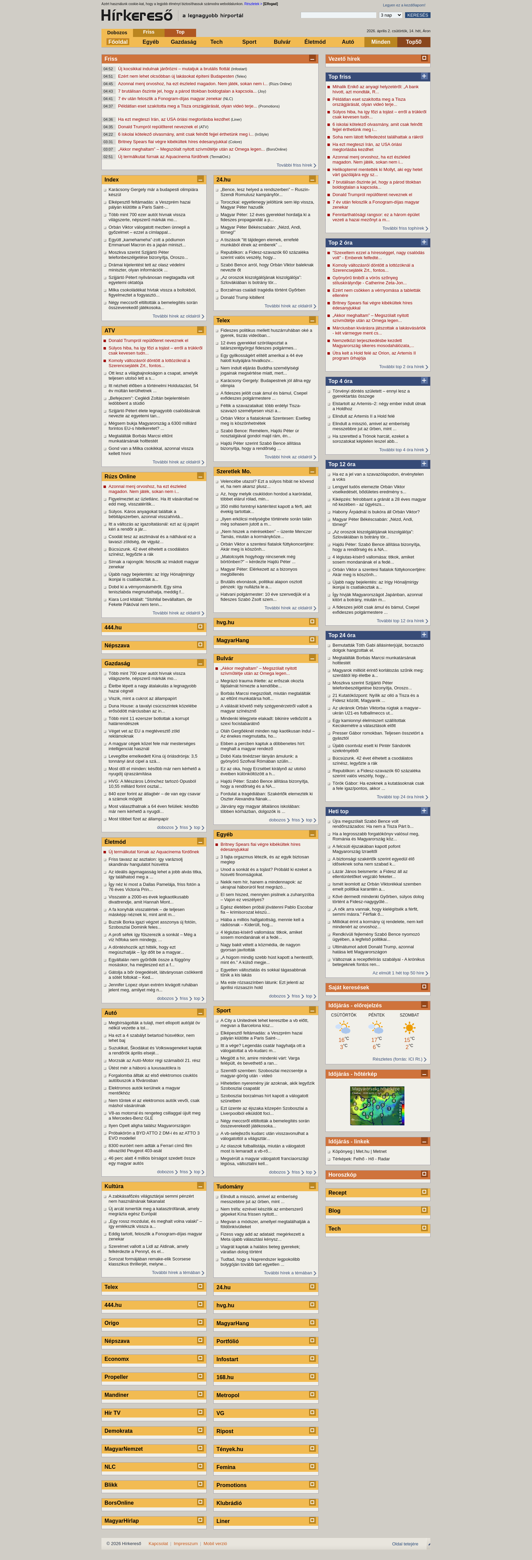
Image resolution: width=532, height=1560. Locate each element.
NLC (110, 1467)
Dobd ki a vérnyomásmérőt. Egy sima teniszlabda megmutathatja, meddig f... (146, 589)
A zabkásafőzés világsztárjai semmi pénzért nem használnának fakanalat (151, 1199)
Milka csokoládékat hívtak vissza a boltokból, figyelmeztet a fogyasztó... (152, 292)
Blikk (110, 1485)
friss (184, 827)
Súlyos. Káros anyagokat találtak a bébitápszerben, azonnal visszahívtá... (146, 514)
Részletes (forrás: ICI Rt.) (397, 1059)
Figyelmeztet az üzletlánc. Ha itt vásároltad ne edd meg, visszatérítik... (153, 501)
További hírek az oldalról (176, 316)
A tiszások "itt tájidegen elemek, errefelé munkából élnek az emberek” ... (260, 242)
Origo (111, 1323)
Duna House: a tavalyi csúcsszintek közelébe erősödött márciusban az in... (153, 708)
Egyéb (150, 42)
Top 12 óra (342, 464)
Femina (225, 1467)
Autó (348, 42)
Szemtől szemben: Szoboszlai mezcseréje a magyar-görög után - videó (264, 1073)
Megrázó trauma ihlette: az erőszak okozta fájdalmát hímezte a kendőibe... (262, 683)
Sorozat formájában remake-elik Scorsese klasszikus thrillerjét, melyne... (150, 1261)
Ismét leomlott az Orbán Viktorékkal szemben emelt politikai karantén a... (376, 886)
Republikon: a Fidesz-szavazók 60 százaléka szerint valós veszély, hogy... (376, 773)
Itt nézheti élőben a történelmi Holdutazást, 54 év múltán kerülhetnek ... (153, 388)
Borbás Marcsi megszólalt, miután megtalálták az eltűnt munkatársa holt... (265, 696)
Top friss (339, 77)
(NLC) (228, 99)
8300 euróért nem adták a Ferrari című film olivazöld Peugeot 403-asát (150, 1148)
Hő (371, 1158)
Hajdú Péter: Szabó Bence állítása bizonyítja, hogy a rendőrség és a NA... (376, 547)
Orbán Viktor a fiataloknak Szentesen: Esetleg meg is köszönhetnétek (265, 421)
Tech (216, 42)
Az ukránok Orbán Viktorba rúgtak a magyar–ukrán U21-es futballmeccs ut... (376, 710)
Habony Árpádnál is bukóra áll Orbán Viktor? (376, 511)
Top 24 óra (342, 635)
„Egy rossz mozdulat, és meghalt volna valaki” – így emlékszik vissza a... (155, 1224)
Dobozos (117, 32)
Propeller (116, 1377)
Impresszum (186, 1543)
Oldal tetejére (405, 1543)
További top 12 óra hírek (400, 620)
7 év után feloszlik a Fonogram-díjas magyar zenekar (170, 98)
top (197, 827)
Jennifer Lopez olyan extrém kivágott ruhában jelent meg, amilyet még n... (153, 987)
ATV (109, 331)
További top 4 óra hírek (401, 449)
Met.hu (362, 1151)
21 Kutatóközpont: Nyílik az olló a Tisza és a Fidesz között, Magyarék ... (375, 698)
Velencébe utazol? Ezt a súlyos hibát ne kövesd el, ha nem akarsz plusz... (267, 484)
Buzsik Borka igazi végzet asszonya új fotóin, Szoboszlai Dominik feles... (152, 924)
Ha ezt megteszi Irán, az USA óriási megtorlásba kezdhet (174, 119)
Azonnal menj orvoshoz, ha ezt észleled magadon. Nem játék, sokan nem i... (193, 83)
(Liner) (236, 119)
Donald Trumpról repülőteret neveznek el (158, 126)
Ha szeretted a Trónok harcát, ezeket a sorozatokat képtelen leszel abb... (370, 439)
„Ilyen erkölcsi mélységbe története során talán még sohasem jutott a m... (266, 521)
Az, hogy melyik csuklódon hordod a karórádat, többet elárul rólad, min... (266, 496)
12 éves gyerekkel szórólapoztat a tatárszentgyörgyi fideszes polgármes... (259, 345)
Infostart (227, 1359)
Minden (381, 42)
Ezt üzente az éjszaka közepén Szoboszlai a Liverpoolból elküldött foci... (264, 1111)
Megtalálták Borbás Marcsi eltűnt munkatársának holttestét (141, 438)
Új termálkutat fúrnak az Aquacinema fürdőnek (164, 156)
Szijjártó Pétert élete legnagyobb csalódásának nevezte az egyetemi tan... (154, 413)
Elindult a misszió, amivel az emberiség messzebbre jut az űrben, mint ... (371, 426)
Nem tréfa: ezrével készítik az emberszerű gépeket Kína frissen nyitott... (262, 1211)
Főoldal (118, 42)
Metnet (380, 1151)
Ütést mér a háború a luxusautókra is (144, 1067)
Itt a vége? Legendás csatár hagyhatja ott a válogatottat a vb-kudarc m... (263, 1048)
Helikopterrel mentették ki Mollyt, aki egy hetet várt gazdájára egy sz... (377, 172)
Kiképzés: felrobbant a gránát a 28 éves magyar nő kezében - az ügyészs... (379, 502)
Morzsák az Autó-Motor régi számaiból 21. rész (155, 1060)
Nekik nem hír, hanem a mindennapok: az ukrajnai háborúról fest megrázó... (261, 884)
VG (220, 1413)
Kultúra (114, 1186)
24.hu (223, 180)
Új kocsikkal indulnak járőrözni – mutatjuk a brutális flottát (174, 68)
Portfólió (227, 1341)
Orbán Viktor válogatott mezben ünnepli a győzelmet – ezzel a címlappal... (149, 230)
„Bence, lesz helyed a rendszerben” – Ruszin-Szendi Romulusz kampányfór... (265, 192)
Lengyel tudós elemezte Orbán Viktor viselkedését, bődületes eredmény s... (369, 489)
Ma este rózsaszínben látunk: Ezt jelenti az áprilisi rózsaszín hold (262, 985)
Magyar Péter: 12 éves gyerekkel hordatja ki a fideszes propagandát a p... (265, 217)
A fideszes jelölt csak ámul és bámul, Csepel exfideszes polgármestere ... (375, 610)
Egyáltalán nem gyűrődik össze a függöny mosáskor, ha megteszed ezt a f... (149, 962)
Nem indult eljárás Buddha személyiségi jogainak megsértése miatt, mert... (260, 370)
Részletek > (253, 4)
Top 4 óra (340, 381)
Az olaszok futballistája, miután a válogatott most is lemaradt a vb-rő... (263, 1148)
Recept (337, 1193)
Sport (249, 42)
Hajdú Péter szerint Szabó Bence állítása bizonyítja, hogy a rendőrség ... (261, 446)
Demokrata (118, 1431)
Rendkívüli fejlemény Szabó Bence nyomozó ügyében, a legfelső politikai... (376, 937)
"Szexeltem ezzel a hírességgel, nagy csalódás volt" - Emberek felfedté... (378, 255)
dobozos (165, 827)
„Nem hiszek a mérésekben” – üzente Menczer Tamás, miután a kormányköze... (266, 534)
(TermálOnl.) (220, 157)
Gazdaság (183, 42)
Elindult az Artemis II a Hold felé (363, 416)
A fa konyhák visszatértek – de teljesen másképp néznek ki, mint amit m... (147, 912)
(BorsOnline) (276, 149)
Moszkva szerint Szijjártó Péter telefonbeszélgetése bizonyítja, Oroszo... (372, 685)
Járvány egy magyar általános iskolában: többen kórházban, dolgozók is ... (260, 809)
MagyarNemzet (123, 1449)
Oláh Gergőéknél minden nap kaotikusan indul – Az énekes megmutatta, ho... (268, 733)
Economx (116, 1359)
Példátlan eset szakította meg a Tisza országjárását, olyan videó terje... (188, 106)
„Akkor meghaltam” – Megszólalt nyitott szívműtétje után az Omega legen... (192, 149)
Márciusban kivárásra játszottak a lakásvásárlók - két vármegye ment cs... (379, 330)
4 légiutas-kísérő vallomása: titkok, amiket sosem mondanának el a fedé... (373, 559)
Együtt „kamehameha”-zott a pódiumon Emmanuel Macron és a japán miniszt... (147, 242)
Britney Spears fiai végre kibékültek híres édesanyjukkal (173, 141)
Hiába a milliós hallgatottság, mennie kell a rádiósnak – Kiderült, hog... (262, 922)
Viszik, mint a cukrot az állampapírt (143, 698)
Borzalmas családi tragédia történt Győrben (263, 289)
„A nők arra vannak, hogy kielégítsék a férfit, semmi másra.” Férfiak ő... (375, 912)
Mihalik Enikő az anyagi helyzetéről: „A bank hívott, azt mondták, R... (375, 89)
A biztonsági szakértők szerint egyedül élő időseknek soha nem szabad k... (373, 861)
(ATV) (203, 127)
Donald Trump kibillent (242, 297)
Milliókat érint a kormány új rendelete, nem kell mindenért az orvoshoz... (377, 924)
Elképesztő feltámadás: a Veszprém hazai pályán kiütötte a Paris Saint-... (149, 204)
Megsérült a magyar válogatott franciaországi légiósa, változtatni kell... (264, 1161)
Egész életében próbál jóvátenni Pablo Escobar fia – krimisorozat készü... (267, 910)
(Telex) (240, 76)
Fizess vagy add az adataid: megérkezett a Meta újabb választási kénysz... (262, 1237)
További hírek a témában (176, 1272)
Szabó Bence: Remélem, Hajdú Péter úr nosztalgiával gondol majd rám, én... (260, 433)
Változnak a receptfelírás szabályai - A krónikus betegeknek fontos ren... (378, 962)
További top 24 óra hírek (400, 796)
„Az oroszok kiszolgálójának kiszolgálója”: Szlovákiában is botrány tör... (373, 534)
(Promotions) (269, 106)
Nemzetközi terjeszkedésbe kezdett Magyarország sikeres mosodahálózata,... (373, 343)
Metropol (228, 1395)
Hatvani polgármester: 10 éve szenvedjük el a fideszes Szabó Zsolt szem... (265, 597)
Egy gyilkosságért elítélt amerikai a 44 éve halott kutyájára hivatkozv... (262, 358)
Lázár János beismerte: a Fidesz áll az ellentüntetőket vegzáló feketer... (370, 874)
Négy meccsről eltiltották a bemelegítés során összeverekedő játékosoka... (153, 305)
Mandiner (116, 1395)
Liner (223, 1521)
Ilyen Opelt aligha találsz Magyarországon (149, 1125)
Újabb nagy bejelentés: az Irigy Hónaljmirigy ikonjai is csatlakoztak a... (375, 584)
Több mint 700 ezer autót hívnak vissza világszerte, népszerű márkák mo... (147, 217)
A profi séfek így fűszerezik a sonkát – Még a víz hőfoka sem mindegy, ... (152, 937)
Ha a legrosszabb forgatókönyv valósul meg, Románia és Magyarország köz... (375, 836)
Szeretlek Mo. (233, 471)
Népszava (117, 645)
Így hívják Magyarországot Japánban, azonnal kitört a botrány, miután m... (377, 597)
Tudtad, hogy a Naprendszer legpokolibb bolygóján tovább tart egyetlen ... (260, 1262)
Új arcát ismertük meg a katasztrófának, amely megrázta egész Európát (154, 1211)
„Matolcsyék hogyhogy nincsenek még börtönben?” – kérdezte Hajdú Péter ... (258, 559)
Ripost (224, 1431)
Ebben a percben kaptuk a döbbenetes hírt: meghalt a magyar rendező (263, 746)
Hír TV (112, 1413)
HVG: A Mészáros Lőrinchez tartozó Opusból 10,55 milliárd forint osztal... (152, 784)
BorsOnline (119, 1503)
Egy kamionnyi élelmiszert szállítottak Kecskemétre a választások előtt (368, 723)
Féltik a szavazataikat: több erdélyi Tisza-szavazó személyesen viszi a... (261, 408)
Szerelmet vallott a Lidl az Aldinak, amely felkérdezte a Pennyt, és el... (149, 1249)
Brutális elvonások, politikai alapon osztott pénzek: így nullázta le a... (261, 584)
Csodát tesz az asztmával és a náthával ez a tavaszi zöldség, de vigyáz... (152, 539)
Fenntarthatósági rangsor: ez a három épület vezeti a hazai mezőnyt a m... (376, 217)
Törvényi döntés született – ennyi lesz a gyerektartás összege (371, 393)
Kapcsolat (158, 1543)
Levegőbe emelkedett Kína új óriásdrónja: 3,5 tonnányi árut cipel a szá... (153, 759)
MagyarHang (232, 640)
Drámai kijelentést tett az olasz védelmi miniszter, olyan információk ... (147, 267)
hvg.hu (225, 622)
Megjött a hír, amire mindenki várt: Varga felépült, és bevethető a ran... (260, 1060)
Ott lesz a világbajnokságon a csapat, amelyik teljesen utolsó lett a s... (153, 375)
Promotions (231, 1485)
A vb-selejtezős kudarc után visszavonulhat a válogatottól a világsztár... (264, 1136)
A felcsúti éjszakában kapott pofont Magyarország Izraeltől (366, 849)
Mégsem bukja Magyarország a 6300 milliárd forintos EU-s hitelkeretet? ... (152, 426)
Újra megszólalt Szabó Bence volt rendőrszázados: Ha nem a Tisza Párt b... (373, 824)
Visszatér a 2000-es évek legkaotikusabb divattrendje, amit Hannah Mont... (149, 899)
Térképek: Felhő (348, 1158)
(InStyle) (262, 134)
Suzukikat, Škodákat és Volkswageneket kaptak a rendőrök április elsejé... (155, 1050)
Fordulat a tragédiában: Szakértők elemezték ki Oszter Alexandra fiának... (267, 796)
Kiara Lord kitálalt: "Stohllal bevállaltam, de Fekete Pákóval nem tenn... (150, 602)
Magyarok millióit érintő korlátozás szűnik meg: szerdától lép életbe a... (378, 673)
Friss (148, 32)
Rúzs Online (120, 476)
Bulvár (282, 42)
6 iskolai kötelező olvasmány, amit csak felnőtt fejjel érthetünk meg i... (186, 134)
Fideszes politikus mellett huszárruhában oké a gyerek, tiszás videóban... (266, 333)
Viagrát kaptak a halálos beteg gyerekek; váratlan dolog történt (260, 1249)
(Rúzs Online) (280, 84)
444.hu (113, 627)
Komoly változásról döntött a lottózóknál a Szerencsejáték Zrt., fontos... (373, 268)
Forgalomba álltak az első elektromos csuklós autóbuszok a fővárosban (153, 1078)
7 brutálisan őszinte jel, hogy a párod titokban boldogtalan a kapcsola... (188, 91)
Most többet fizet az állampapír (139, 818)
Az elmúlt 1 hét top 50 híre (398, 972)
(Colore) (235, 142)
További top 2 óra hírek (401, 366)
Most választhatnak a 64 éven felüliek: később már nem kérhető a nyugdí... (153, 809)
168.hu (225, 1377)
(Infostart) (239, 69)
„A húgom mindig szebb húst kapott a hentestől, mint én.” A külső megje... (267, 960)
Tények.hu (229, 1449)
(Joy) (262, 91)
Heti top (338, 811)
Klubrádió (229, 1503)
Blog (334, 1211)
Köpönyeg (342, 1151)
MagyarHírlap (121, 1521)
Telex (111, 1287)
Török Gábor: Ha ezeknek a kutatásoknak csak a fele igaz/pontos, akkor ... (378, 786)
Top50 (414, 42)
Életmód (315, 42)
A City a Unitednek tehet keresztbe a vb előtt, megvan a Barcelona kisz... (264, 1023)
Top (180, 32)
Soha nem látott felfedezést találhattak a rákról (377, 136)
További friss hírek (294, 165)
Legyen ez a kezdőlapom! (404, 5)
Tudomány (230, 1187)
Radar (384, 1158)
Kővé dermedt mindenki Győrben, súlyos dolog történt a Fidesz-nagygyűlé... (378, 899)
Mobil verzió (215, 1543)
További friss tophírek (403, 228)
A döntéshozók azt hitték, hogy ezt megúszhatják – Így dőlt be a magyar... (146, 950)
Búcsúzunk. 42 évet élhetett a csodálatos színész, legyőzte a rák (372, 761)
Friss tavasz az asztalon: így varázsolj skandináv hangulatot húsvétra (146, 862)
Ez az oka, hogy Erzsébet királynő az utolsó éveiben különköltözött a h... (263, 771)
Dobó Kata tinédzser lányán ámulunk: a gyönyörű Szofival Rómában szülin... (259, 759)
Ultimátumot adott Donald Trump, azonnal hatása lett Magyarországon (373, 949)
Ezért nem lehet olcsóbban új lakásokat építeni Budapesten (176, 76)
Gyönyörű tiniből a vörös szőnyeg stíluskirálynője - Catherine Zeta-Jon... (369, 280)
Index (111, 180)
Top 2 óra (340, 243)
